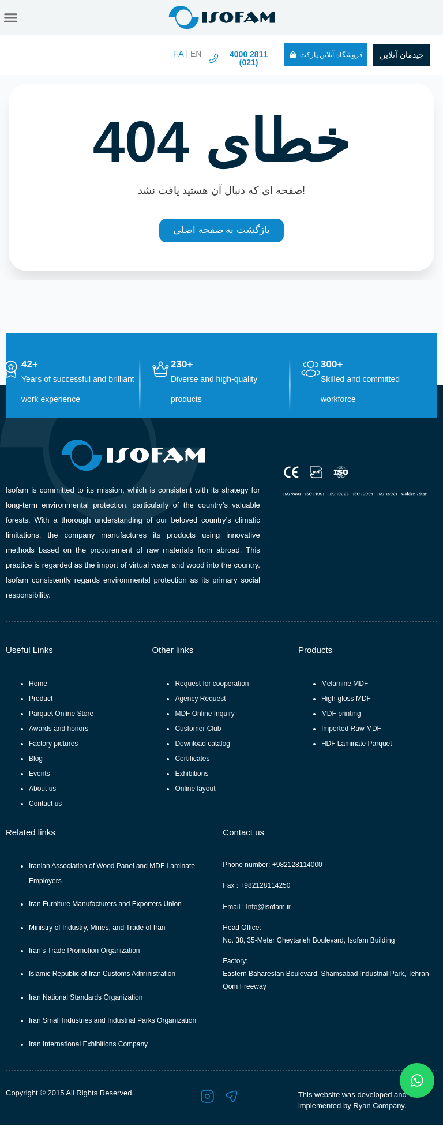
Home (38, 684)
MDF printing (341, 714)
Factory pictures (53, 744)
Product (40, 699)
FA (178, 53)
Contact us (45, 804)
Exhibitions (191, 774)
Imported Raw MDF (351, 729)
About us (42, 789)
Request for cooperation (212, 684)
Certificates (192, 759)
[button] (11, 18)
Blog (36, 759)
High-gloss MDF (346, 699)
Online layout (195, 789)
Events (39, 774)
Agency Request (200, 699)
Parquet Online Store (61, 714)
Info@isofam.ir (268, 907)
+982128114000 (297, 865)
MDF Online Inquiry (204, 714)
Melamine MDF (344, 684)
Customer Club (198, 729)
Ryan (361, 1106)
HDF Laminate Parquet (356, 744)
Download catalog (202, 744)
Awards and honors (58, 729)
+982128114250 (265, 887)
